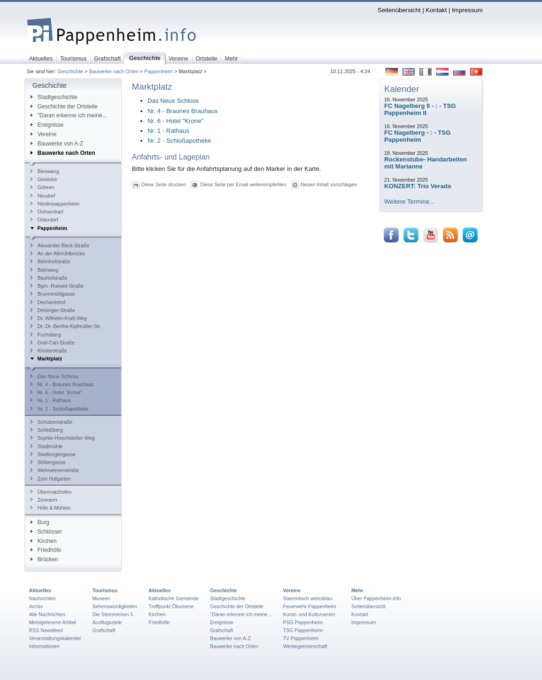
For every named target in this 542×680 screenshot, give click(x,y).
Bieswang (45, 171)
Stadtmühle (47, 446)
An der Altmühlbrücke (58, 253)
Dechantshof (48, 302)
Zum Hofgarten (51, 478)
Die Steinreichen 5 (113, 614)
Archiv (36, 606)
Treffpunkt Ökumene (171, 606)
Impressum (467, 10)
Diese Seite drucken (163, 184)
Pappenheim (158, 71)
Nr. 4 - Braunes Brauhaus (62, 384)
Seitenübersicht (399, 10)
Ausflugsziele (107, 622)
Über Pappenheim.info (376, 598)
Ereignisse (47, 125)
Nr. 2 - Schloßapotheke (60, 409)
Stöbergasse (48, 462)
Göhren (42, 187)
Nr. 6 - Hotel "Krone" (56, 392)
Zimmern (44, 500)
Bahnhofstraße (50, 261)
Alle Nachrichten (47, 614)
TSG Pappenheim (302, 630)
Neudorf (43, 196)
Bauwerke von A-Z (57, 143)
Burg (40, 522)
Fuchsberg (46, 334)
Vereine (44, 134)
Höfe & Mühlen (50, 508)
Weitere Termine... (409, 201)
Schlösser (46, 531)
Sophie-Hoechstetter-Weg (63, 438)
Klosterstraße (49, 350)
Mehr (357, 590)
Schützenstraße (51, 422)
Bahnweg (44, 270)
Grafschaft (104, 630)
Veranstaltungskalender (55, 638)
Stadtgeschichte (54, 97)
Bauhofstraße (49, 278)
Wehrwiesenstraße (55, 470)
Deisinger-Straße (53, 310)
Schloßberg (47, 430)
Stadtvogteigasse (53, 454)
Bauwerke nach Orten (113, 71)
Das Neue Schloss (54, 376)
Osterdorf (44, 219)
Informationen (44, 646)
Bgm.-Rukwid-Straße (57, 286)
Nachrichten (42, 598)
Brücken (44, 559)
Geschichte (70, 71)
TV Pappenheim (300, 638)
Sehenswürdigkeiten (115, 606)
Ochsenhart (47, 211)
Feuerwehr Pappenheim (309, 606)
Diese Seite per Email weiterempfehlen (243, 184)
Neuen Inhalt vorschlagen (329, 184)
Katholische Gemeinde (173, 598)
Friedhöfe (46, 550)
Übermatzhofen (51, 492)
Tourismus (105, 590)
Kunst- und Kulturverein (309, 614)
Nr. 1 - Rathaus (51, 400)
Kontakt (436, 10)
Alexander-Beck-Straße (60, 245)
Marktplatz (46, 358)
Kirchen (43, 541)
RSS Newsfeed (46, 630)
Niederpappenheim (55, 203)
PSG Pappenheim (303, 622)
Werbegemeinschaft (305, 646)
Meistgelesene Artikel (52, 622)
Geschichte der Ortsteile (64, 106)
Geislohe (44, 179)
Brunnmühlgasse (53, 294)
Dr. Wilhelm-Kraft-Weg (59, 318)
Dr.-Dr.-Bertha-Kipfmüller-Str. (66, 326)
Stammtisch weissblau (307, 598)
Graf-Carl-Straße (53, 342)
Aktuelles (40, 590)
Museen (101, 598)
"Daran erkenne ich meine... (69, 115)
